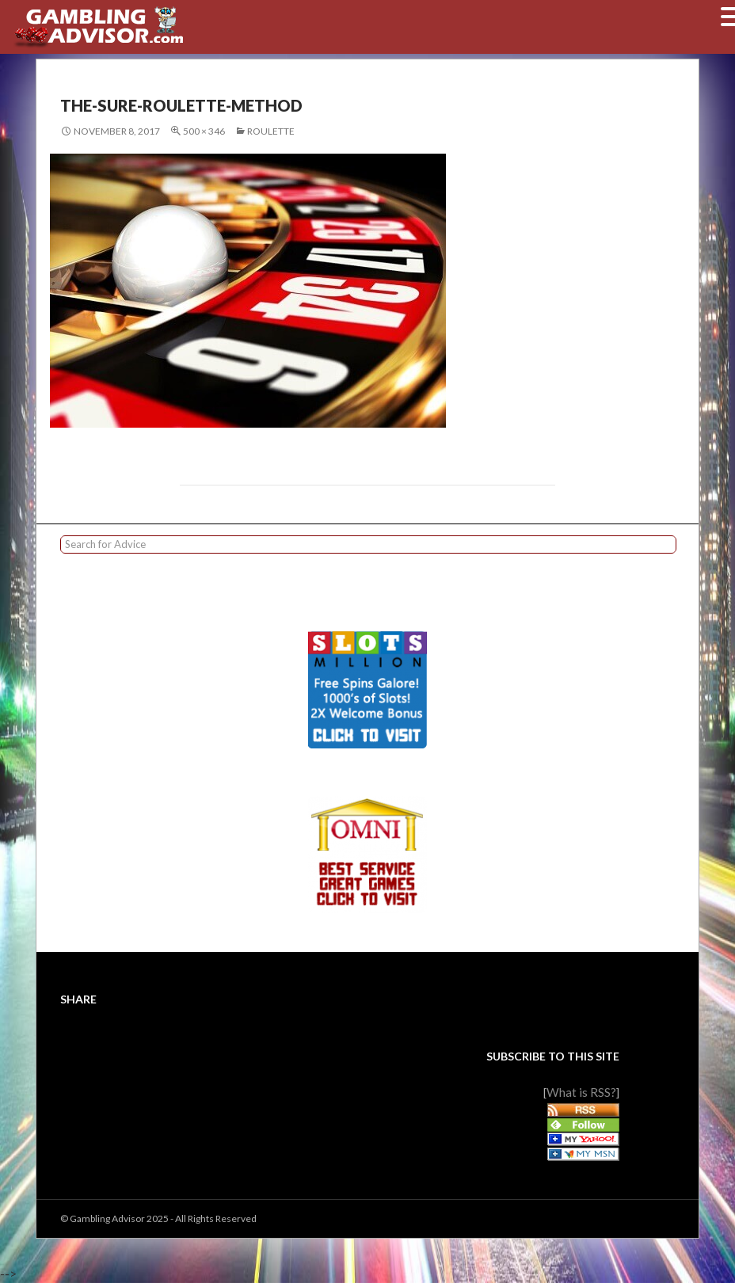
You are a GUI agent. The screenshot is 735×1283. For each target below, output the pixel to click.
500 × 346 (204, 131)
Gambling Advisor (107, 1218)
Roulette (271, 131)
